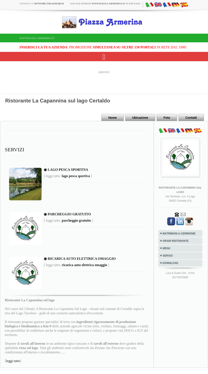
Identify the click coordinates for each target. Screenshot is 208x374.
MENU (166, 248)
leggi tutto (13, 361)
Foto (167, 117)
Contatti (191, 117)
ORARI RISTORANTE (176, 240)
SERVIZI (168, 255)
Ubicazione (140, 117)
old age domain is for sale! (105, 3)
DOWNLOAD (170, 263)
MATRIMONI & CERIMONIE (179, 233)
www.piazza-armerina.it (37, 38)
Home (112, 117)
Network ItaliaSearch (49, 3)
